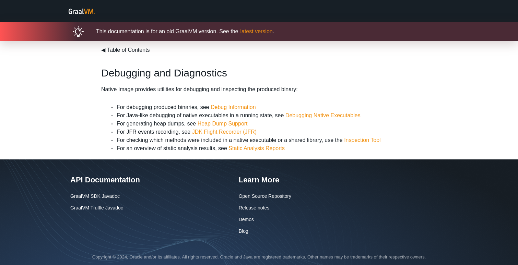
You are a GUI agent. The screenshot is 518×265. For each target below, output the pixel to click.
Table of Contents (125, 50)
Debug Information (233, 107)
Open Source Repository (265, 196)
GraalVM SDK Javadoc (95, 196)
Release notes (254, 207)
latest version (256, 31)
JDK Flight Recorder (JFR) (224, 132)
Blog (243, 231)
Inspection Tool (362, 140)
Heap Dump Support (223, 124)
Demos (246, 219)
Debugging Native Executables (323, 115)
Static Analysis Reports (256, 148)
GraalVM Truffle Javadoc (96, 207)
